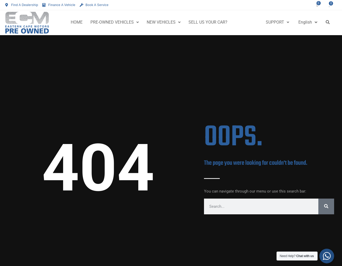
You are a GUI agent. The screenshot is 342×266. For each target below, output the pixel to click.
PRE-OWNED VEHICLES (114, 22)
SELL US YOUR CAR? (207, 22)
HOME (77, 22)
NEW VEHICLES (164, 22)
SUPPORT (277, 22)
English (307, 22)
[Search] (326, 206)
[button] (328, 22)
